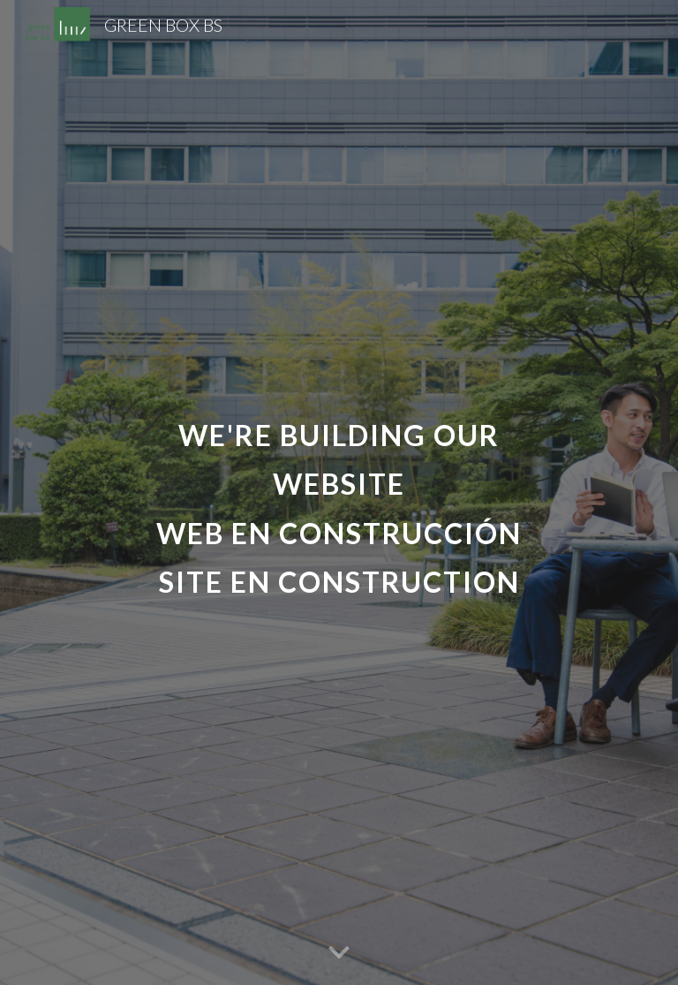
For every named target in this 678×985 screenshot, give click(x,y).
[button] (339, 953)
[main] (338, 492)
